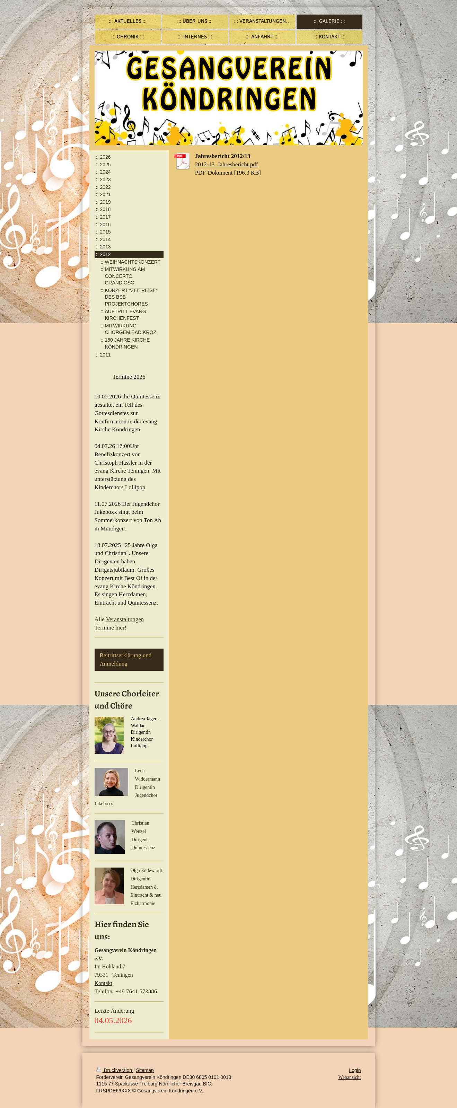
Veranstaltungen (125, 619)
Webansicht (350, 1077)
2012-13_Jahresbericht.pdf (226, 164)
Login (355, 1070)
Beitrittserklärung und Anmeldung (126, 659)
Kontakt (104, 983)
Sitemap (145, 1070)
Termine (104, 627)
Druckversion (114, 1070)
